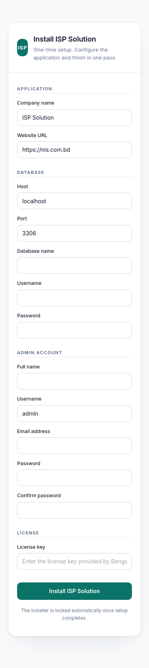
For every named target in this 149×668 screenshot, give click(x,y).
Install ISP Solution (74, 591)
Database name (35, 251)
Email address (33, 431)
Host (22, 186)
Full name (28, 367)
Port (22, 218)
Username (29, 283)
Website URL (32, 135)
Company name (35, 103)
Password (29, 316)
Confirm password (39, 495)
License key (31, 547)
